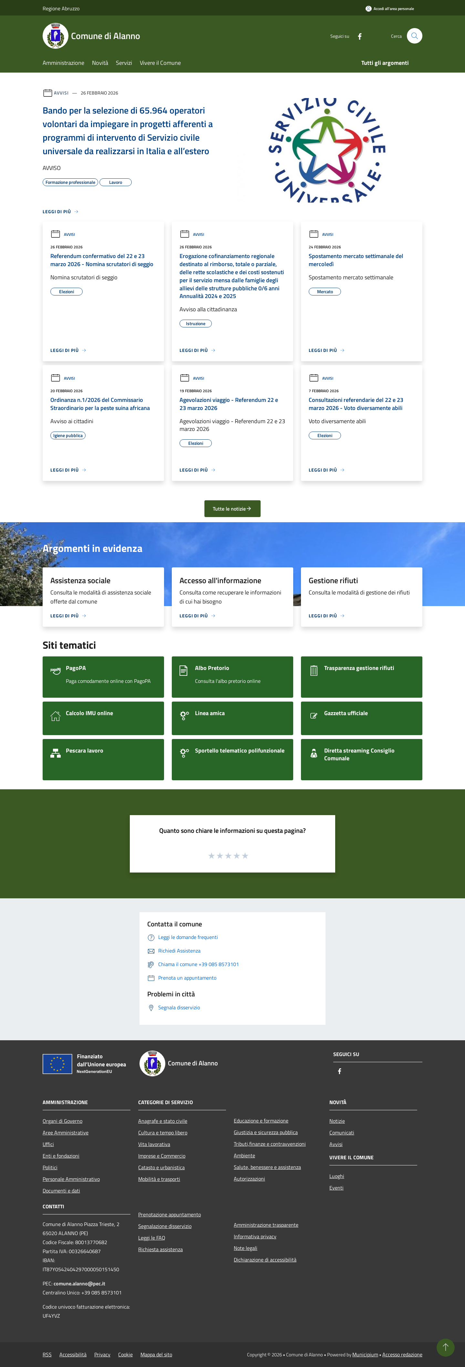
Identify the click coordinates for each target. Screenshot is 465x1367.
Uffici (48, 1144)
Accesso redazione (402, 1354)
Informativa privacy (255, 1236)
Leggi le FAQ (151, 1238)
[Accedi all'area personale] (389, 8)
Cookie (125, 1354)
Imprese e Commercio (161, 1156)
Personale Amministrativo (71, 1179)
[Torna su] (446, 1348)
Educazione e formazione (261, 1120)
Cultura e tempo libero (162, 1132)
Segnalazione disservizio (164, 1226)
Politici (50, 1167)
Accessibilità (73, 1354)
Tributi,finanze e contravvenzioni (270, 1144)
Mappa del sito (156, 1354)
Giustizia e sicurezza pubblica (266, 1132)
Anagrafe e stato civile (162, 1121)
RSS (47, 1354)
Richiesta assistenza (160, 1249)
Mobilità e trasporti (159, 1179)
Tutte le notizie (232, 509)
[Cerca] (414, 36)
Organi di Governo (62, 1121)
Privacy (102, 1354)
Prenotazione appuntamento (169, 1214)
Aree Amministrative (65, 1132)
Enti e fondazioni (61, 1156)
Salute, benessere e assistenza (267, 1167)
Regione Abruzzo (61, 8)
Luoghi (336, 1176)
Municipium (365, 1354)
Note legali (245, 1248)
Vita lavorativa (154, 1144)
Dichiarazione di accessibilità (265, 1259)
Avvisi (61, 92)
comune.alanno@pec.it (79, 1283)
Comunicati (341, 1132)
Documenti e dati (61, 1190)
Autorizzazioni (249, 1178)
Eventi (336, 1188)
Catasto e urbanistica (161, 1167)
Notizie (337, 1121)
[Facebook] (357, 35)
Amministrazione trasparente (266, 1225)
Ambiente (244, 1155)
